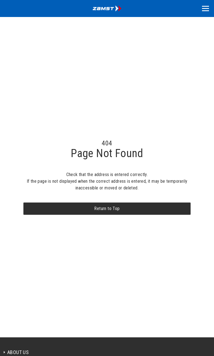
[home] (107, 8)
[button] (205, 8)
